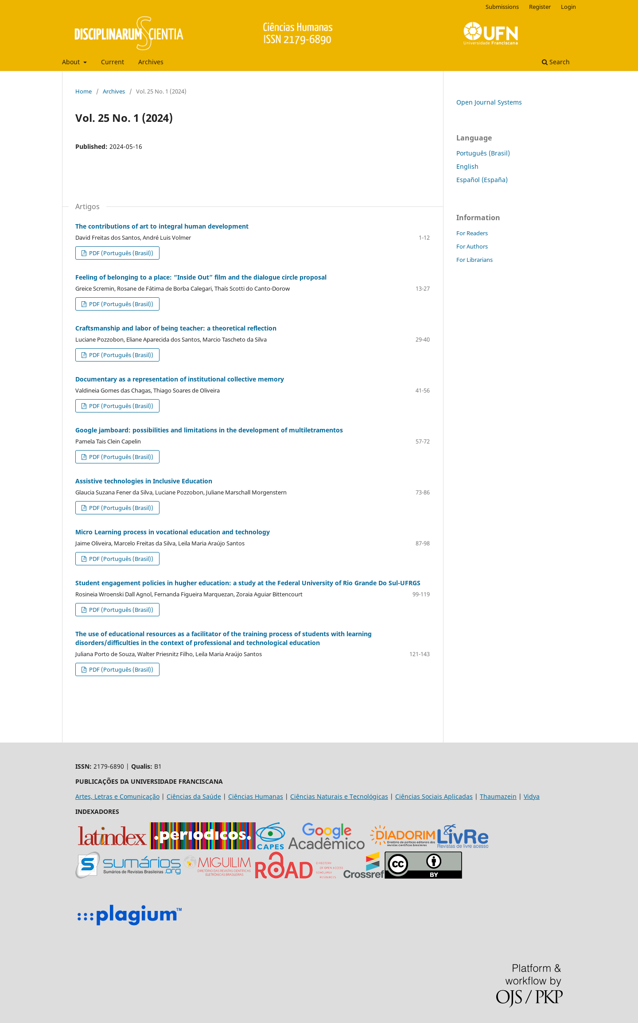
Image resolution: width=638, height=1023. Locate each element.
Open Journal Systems (489, 102)
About (72, 62)
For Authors (472, 246)
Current (112, 62)
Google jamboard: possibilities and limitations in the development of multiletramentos (209, 430)
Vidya (532, 796)
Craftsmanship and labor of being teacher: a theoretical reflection (175, 328)
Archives (150, 62)
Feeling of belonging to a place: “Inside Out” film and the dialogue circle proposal (201, 277)
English (467, 166)
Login (568, 7)
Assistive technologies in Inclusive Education (143, 481)
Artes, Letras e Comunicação (117, 796)
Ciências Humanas (255, 796)
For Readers (472, 233)
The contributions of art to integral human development (162, 226)
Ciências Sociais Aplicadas (434, 796)
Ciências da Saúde (194, 796)
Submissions (502, 7)
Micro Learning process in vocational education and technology (172, 532)
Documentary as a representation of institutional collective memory (179, 379)
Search (556, 62)
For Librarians (474, 260)
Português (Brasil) (483, 153)
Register (540, 7)
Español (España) (482, 179)
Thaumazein (498, 796)
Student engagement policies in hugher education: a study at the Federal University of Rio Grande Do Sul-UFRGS (247, 583)
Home (83, 91)
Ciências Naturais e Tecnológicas (339, 796)
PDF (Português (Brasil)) (120, 253)
